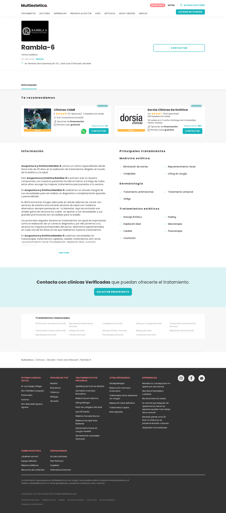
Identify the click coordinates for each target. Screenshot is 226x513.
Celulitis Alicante (77, 323)
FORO (98, 13)
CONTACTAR (179, 48)
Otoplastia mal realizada (154, 416)
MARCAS (143, 13)
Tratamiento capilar (119, 396)
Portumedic (27, 383)
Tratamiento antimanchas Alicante (182, 313)
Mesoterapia (175, 212)
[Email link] (201, 366)
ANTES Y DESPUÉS (127, 13)
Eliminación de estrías (135, 155)
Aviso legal (92, 488)
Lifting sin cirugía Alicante (148, 312)
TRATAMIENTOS (28, 13)
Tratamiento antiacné (180, 180)
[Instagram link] (181, 367)
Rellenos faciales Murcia (88, 404)
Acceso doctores (58, 444)
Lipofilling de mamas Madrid (90, 374)
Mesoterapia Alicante (45, 323)
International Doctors (60, 458)
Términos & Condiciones (32, 493)
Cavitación (129, 226)
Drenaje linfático (132, 205)
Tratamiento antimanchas (138, 180)
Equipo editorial (29, 449)
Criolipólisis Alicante (112, 312)
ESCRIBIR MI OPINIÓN (190, 11)
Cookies (61, 488)
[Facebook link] (191, 367)
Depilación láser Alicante (181, 319)
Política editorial (107, 488)
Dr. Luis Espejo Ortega (31, 374)
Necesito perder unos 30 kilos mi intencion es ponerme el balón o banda (155, 408)
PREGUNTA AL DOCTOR (80, 13)
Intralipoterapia (117, 371)
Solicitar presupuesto (113, 280)
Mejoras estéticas (29, 453)
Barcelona (55, 376)
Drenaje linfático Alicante (114, 319)
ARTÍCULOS (109, 13)
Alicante (54, 389)
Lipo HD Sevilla (82, 400)
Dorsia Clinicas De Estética (168, 98)
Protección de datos (30, 488)
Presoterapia (175, 219)
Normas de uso (49, 488)
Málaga (54, 385)
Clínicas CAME (64, 98)
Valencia (54, 380)
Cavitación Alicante (146, 323)
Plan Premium (57, 449)
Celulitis (127, 219)
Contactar (98, 119)
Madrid (53, 371)
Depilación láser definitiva (122, 391)
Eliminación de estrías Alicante (50, 312)
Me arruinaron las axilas (154, 387)
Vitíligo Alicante (76, 319)
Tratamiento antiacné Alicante (50, 319)
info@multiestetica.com (65, 482)
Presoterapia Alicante (112, 323)
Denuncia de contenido (32, 458)
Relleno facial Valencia (87, 386)
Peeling (172, 205)
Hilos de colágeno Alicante (89, 395)
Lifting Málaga (83, 391)
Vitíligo (127, 187)
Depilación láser (132, 212)
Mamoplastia (116, 400)
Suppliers (54, 453)
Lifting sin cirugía (177, 162)
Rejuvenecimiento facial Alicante (81, 313)
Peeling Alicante (143, 319)
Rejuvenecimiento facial (181, 155)
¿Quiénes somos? (30, 444)
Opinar (40, 59)
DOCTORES (44, 13)
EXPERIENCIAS (60, 13)
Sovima (25, 388)
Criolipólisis (129, 162)
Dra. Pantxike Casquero (32, 379)
